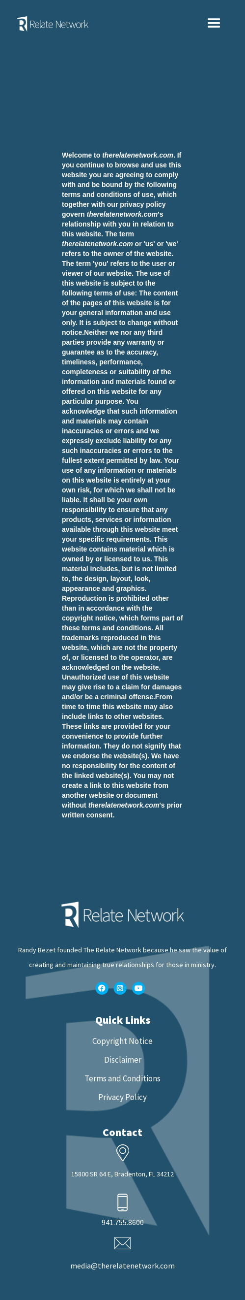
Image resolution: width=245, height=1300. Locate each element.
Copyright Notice (122, 1041)
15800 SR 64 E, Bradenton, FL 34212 (122, 1174)
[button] (214, 23)
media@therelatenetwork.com (122, 1265)
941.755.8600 (123, 1222)
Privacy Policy (122, 1097)
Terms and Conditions (122, 1078)
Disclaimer (122, 1059)
